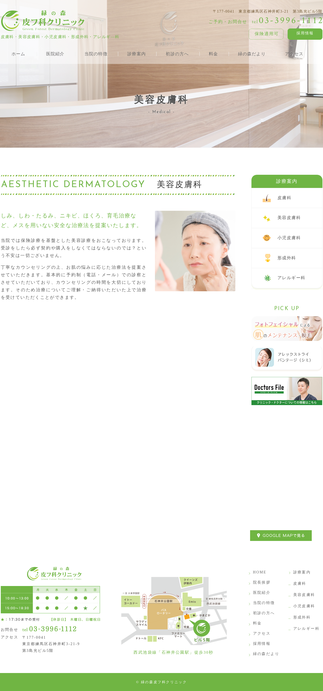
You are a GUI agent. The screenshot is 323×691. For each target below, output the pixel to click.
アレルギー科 (291, 277)
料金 (257, 623)
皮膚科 (284, 197)
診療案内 (287, 181)
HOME (260, 572)
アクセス (262, 633)
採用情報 (305, 33)
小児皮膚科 (289, 237)
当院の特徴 (264, 603)
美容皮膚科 (289, 217)
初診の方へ (264, 613)
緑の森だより (266, 654)
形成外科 (286, 258)
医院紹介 (262, 593)
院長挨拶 (262, 582)
